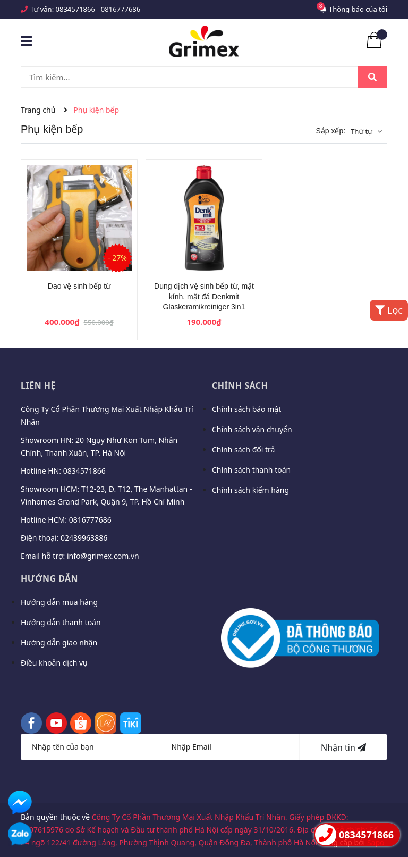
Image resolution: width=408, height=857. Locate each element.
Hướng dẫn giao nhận (59, 642)
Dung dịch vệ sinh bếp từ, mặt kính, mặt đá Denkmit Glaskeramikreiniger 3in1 (204, 296)
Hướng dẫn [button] (49, 578)
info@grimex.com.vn (103, 556)
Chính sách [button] (240, 385)
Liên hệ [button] (38, 385)
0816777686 (120, 9)
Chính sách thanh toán (251, 470)
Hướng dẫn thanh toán (61, 622)
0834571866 (75, 9)
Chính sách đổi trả (243, 449)
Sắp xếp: (330, 131)
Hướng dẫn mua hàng (59, 602)
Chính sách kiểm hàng (250, 490)
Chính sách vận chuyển (252, 429)
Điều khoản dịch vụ (54, 663)
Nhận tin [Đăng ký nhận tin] (343, 747)
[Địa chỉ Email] (230, 747)
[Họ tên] (90, 747)
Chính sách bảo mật (246, 409)
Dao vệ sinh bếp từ (79, 286)
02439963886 (84, 538)
